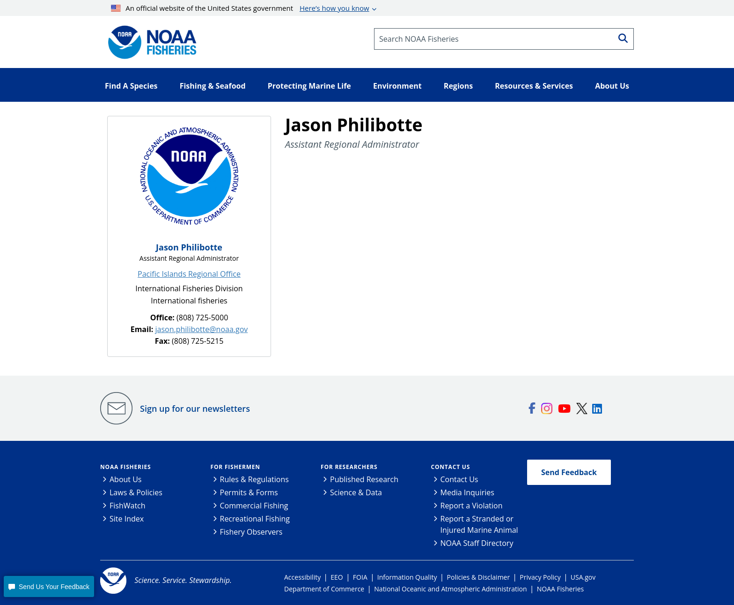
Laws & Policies (136, 492)
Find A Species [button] (131, 86)
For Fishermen (235, 467)
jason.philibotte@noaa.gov (201, 329)
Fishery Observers (251, 532)
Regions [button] (458, 86)
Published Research (364, 479)
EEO (336, 577)
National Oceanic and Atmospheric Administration (450, 588)
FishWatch (128, 505)
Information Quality (407, 577)
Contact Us (450, 467)
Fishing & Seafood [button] (213, 86)
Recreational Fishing (255, 519)
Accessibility (302, 577)
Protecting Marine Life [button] (309, 86)
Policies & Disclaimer (478, 577)
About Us (126, 479)
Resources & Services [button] (534, 86)
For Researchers (349, 467)
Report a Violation (471, 505)
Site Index (127, 519)
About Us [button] (612, 86)
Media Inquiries (467, 492)
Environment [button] (397, 86)
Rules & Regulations (254, 479)
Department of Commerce (324, 588)
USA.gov (583, 577)
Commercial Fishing (254, 505)
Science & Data (356, 492)
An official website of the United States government (240, 8)
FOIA (360, 577)
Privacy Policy (540, 577)
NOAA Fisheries (125, 467)
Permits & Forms (249, 492)
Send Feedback (569, 472)
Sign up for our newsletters (195, 408)
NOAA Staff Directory (477, 543)
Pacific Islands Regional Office (189, 274)
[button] (49, 586)
